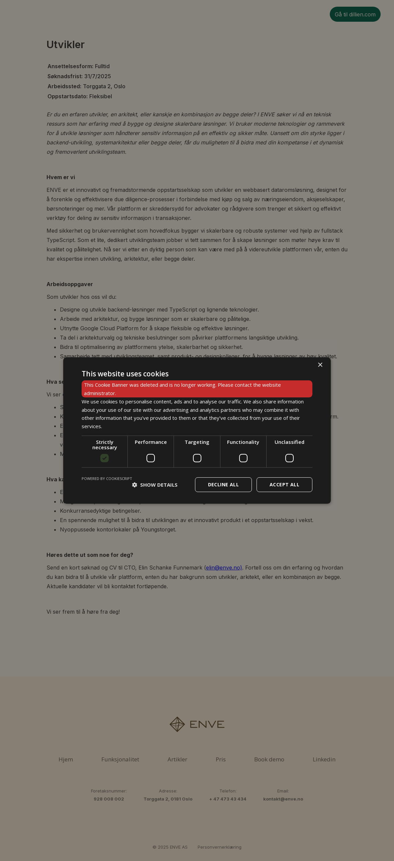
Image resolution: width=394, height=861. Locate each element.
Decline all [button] (223, 484)
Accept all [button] (284, 484)
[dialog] (197, 430)
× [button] (319, 365)
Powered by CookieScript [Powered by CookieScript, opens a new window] (107, 478)
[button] (155, 485)
